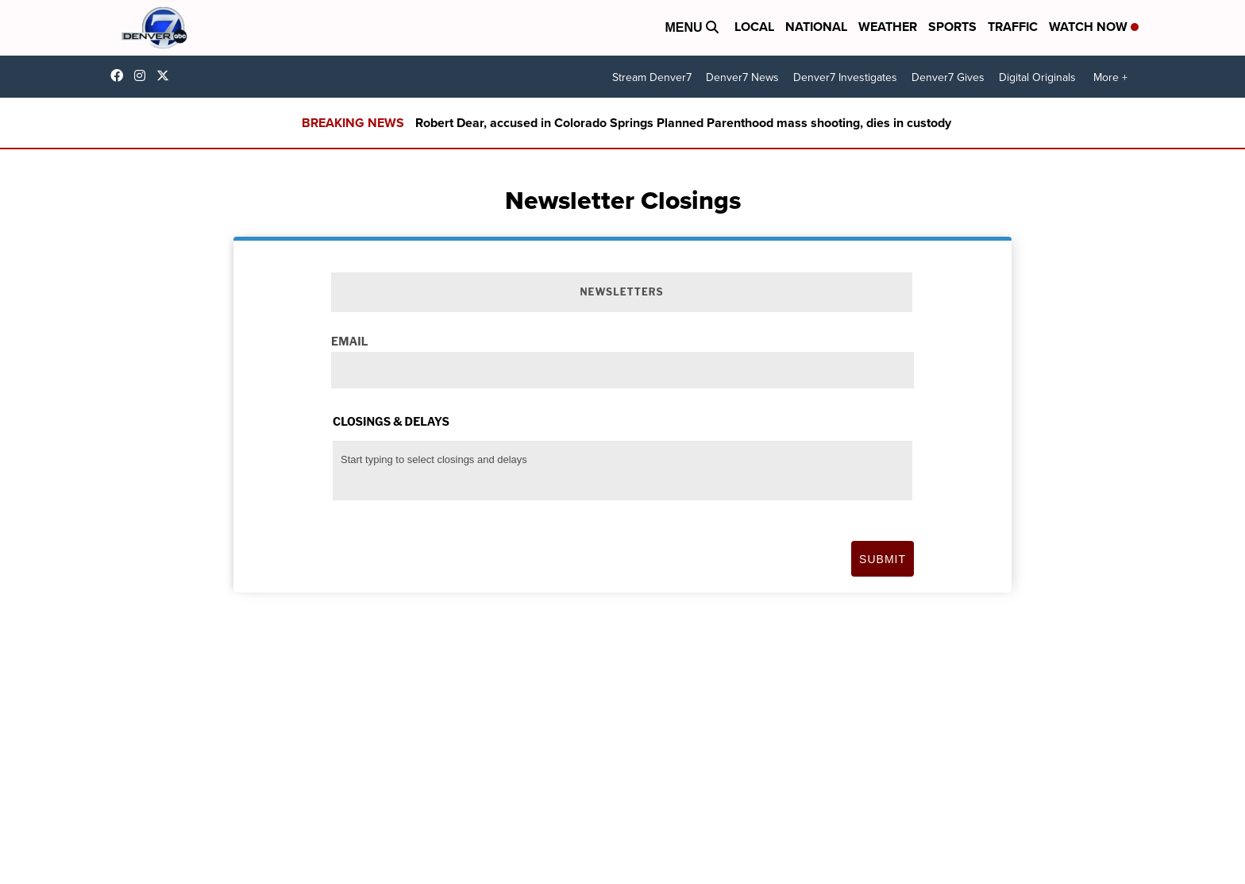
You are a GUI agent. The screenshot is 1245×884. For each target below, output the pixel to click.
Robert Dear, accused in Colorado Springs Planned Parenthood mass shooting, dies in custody (683, 123)
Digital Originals (1037, 77)
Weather (887, 26)
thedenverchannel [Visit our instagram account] (143, 75)
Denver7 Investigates (845, 77)
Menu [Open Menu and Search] (692, 27)
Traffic (1013, 26)
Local (754, 26)
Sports (952, 26)
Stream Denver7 (652, 77)
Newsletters (621, 292)
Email (349, 341)
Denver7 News (742, 77)
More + (1110, 77)
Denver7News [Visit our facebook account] (120, 75)
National (816, 26)
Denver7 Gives (948, 77)
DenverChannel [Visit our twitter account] (166, 75)
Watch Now (1094, 26)
